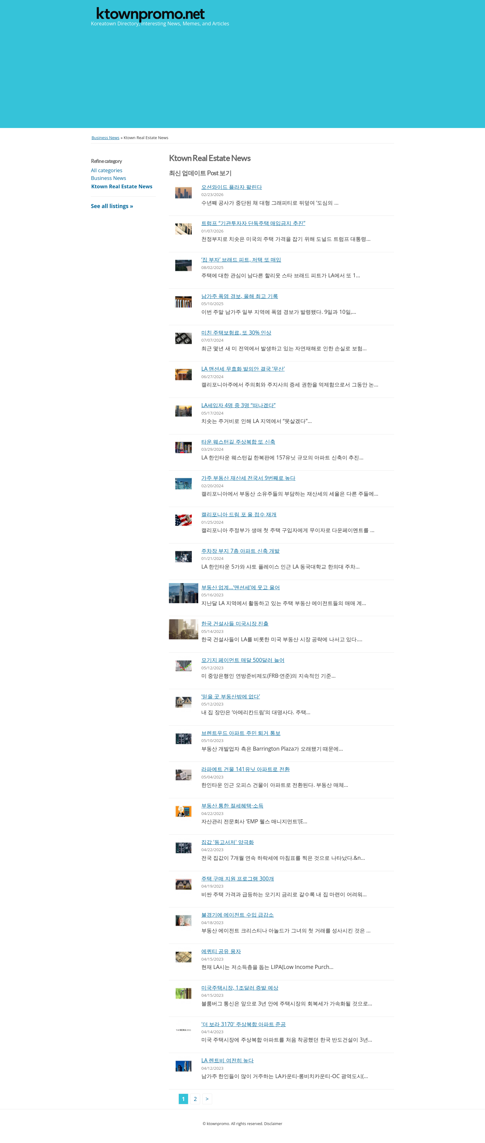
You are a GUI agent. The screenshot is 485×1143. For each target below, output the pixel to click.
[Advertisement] (242, 77)
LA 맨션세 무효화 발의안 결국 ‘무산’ (243, 368)
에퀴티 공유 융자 (221, 951)
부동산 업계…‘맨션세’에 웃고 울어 (240, 587)
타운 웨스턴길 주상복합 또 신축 (238, 441)
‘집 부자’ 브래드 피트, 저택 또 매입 (241, 259)
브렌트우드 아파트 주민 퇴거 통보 (241, 732)
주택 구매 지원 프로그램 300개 (237, 878)
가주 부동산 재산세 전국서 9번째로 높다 (248, 477)
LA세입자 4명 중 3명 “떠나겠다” (238, 405)
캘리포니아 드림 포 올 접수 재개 (239, 514)
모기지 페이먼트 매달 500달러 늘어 (243, 659)
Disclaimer (273, 1123)
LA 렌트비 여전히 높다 (227, 1060)
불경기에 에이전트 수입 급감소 (237, 914)
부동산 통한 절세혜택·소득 (232, 805)
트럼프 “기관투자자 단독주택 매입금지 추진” (253, 223)
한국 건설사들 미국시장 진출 (234, 623)
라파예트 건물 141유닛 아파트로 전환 (245, 769)
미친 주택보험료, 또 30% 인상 (236, 332)
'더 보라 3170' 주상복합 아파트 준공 (243, 1024)
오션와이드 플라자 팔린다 (231, 186)
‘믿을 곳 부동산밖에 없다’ (230, 696)
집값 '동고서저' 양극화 (227, 842)
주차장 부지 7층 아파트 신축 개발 (240, 550)
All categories (106, 170)
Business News (108, 177)
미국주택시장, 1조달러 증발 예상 (239, 987)
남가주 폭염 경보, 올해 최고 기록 (239, 296)
